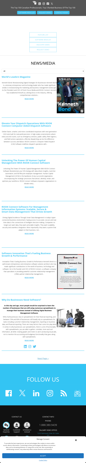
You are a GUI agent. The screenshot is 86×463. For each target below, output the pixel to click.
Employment (6, 426)
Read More (29, 99)
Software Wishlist (43, 40)
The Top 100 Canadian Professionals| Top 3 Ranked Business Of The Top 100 (43, 7)
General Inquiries (6, 413)
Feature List (43, 35)
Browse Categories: (43, 71)
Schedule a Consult (27, 413)
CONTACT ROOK (62, 12)
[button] (76, 439)
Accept (43, 456)
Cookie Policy (43, 460)
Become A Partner (27, 427)
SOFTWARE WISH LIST (26, 12)
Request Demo (43, 49)
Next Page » (43, 344)
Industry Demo (43, 45)
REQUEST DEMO (45, 12)
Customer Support (17, 413)
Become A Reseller (17, 427)
